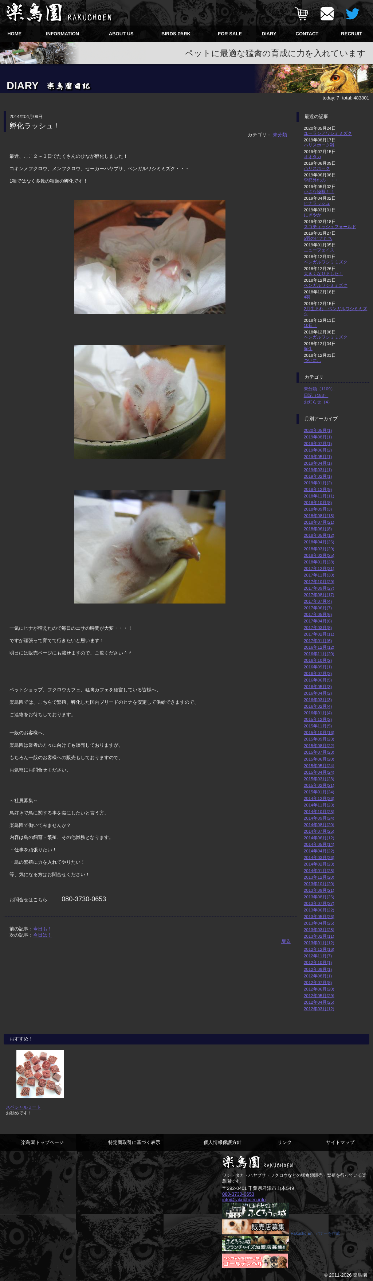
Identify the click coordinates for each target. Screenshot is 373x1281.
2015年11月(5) (318, 725)
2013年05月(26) (319, 916)
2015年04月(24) (319, 772)
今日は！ (42, 935)
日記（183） (316, 395)
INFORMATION (62, 33)
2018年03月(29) (319, 548)
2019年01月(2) (318, 482)
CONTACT (307, 33)
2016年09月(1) (318, 666)
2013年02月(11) (319, 936)
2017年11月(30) (319, 575)
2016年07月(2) (318, 673)
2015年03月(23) (319, 778)
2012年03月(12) (319, 1008)
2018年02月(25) (319, 555)
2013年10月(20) (319, 883)
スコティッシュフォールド (330, 226)
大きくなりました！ (323, 273)
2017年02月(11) (319, 634)
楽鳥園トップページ (42, 1142)
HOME (14, 33)
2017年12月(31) (319, 568)
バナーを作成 (328, 1233)
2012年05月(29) (319, 995)
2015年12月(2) (318, 719)
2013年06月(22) (319, 909)
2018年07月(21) (319, 522)
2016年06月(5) (318, 679)
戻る (286, 941)
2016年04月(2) (318, 693)
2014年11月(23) (319, 804)
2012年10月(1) (318, 962)
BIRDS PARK (176, 33)
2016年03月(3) (318, 699)
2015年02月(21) (319, 785)
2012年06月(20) (319, 989)
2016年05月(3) (318, 686)
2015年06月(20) (319, 759)
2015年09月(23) (319, 739)
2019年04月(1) (318, 463)
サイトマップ (340, 1142)
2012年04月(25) (319, 1002)
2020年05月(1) (318, 430)
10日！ (310, 325)
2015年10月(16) (319, 732)
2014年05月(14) (319, 844)
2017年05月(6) (318, 614)
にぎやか (312, 214)
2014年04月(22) (319, 850)
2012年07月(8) (318, 982)
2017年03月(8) (318, 627)
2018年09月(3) (318, 509)
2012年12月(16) (319, 949)
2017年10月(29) (319, 581)
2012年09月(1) (318, 969)
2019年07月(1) (318, 443)
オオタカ (312, 156)
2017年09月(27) (319, 588)
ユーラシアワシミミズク (328, 133)
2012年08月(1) (318, 975)
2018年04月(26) (319, 541)
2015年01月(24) (319, 791)
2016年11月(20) (319, 653)
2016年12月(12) (319, 647)
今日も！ (42, 929)
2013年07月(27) (319, 903)
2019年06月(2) (318, 450)
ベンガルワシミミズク (326, 261)
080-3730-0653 (238, 1194)
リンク (285, 1142)
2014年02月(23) (319, 864)
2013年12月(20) (319, 877)
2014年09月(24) (319, 818)
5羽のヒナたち (318, 238)
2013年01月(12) (319, 942)
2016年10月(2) (318, 660)
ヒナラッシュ (317, 203)
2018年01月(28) (319, 561)
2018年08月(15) (319, 515)
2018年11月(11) (319, 495)
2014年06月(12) (319, 837)
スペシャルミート (23, 1107)
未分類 (280, 134)
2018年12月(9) (318, 489)
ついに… (312, 360)
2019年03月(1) (318, 469)
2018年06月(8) (318, 528)
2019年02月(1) (318, 476)
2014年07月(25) (319, 831)
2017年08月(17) (319, 594)
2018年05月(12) (319, 535)
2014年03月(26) (319, 857)
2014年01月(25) (319, 870)
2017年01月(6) (318, 640)
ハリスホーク (317, 168)
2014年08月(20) (319, 824)
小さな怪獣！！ (319, 191)
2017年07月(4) (318, 601)
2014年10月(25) (319, 811)
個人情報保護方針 (223, 1142)
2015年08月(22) (319, 745)
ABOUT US (121, 33)
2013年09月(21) (319, 890)
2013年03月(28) (319, 929)
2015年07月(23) (319, 752)
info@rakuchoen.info (244, 1199)
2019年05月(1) (318, 456)
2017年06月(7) (318, 607)
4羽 (307, 296)
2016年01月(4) (318, 712)
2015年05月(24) (319, 765)
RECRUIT (351, 33)
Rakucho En (302, 1233)
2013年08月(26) (319, 896)
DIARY (269, 33)
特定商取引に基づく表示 (134, 1142)
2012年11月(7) (318, 955)
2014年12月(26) (319, 798)
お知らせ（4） (318, 401)
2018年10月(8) (318, 502)
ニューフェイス (319, 249)
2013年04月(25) (319, 923)
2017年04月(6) (318, 620)
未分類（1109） (319, 388)
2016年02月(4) (318, 706)
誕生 (308, 348)
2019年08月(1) (318, 436)
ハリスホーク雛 (319, 144)
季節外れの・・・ (321, 179)
